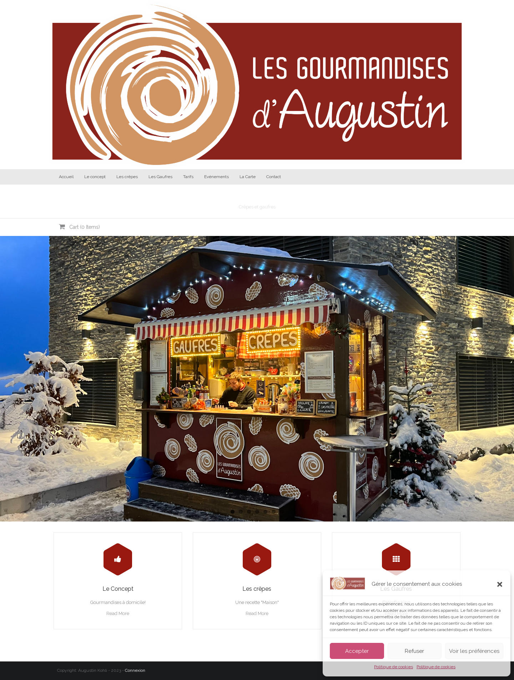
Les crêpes (127, 176)
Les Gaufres (160, 176)
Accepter (357, 651)
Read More (117, 613)
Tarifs (188, 176)
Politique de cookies (393, 666)
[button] (499, 584)
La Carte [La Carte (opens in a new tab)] (248, 176)
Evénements (216, 176)
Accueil (66, 176)
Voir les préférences (474, 651)
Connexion (135, 670)
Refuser (414, 651)
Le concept (95, 176)
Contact (273, 176)
